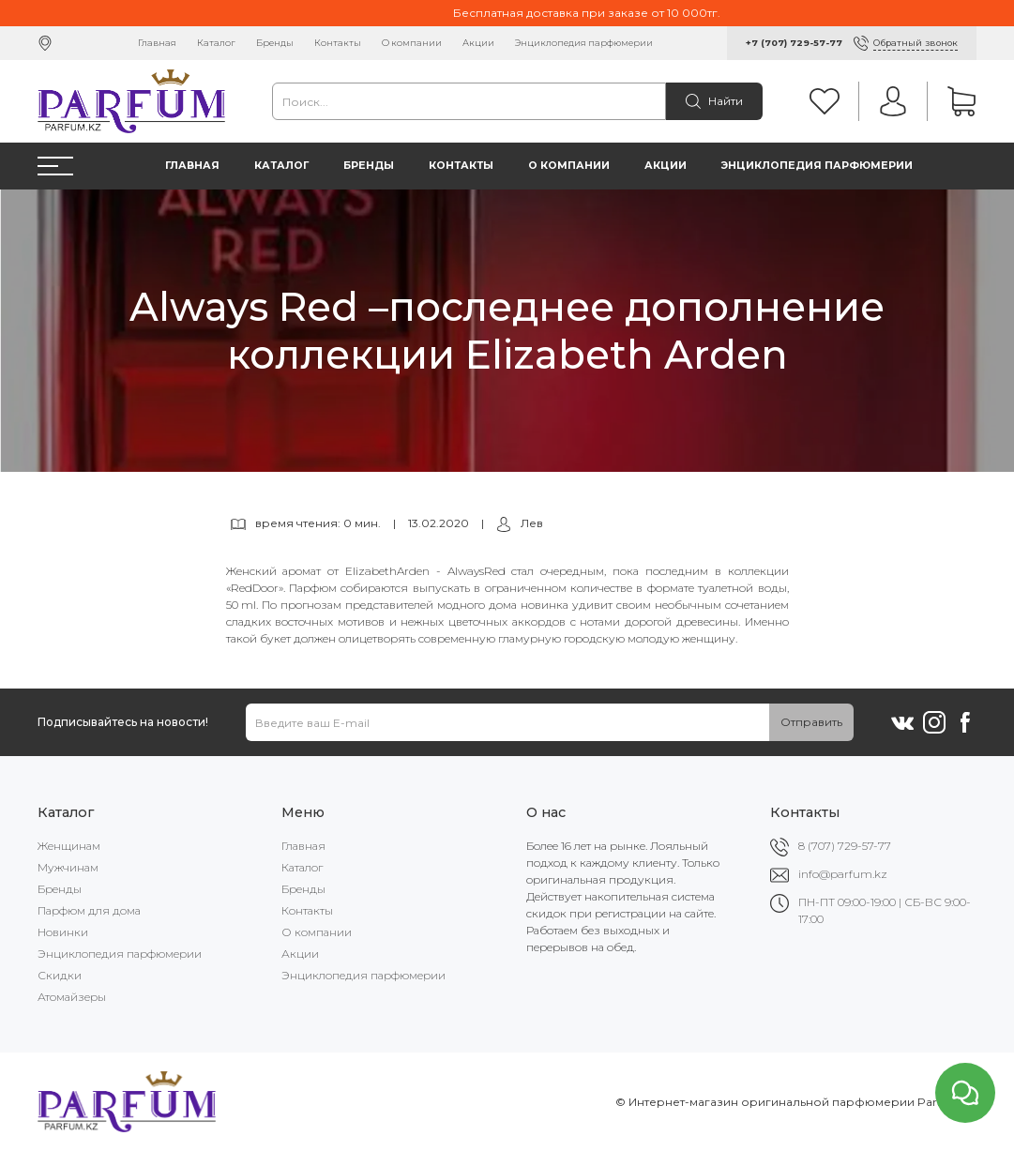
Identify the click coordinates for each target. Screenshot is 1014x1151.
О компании (412, 43)
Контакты (337, 43)
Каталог (216, 43)
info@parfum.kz (842, 874)
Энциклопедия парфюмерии (584, 43)
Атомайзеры (72, 997)
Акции (478, 43)
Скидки (60, 975)
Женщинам (69, 846)
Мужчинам (68, 867)
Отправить (811, 722)
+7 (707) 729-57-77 (794, 43)
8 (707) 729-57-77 (844, 846)
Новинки (63, 932)
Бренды (275, 43)
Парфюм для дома (89, 910)
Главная (157, 43)
